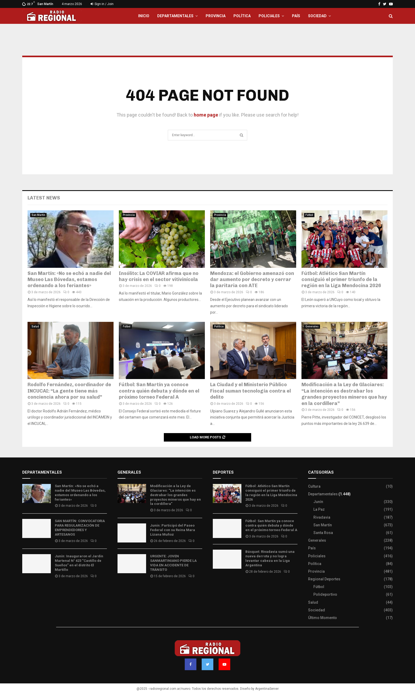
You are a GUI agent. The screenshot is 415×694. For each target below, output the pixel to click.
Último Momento (322, 618)
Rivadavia (321, 517)
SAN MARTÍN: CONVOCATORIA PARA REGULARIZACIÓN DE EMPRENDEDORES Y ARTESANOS (80, 527)
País (296, 16)
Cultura (314, 486)
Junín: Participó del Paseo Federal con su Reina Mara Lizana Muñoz (172, 529)
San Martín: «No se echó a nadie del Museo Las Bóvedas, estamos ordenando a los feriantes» (69, 279)
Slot (216, 587)
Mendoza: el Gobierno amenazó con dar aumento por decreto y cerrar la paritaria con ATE (252, 279)
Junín (318, 502)
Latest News (44, 198)
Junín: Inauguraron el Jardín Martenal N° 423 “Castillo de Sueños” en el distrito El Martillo (79, 563)
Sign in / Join (102, 4)
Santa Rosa (323, 533)
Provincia (215, 16)
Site (223, 587)
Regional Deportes (324, 579)
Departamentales (175, 16)
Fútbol (309, 214)
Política (242, 16)
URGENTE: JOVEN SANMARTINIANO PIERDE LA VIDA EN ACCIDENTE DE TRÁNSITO (173, 563)
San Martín (38, 214)
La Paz (319, 509)
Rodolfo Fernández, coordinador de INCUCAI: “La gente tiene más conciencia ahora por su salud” (69, 391)
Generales (312, 326)
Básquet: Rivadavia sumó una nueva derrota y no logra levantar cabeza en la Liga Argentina (270, 558)
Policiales (269, 16)
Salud (35, 326)
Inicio (143, 16)
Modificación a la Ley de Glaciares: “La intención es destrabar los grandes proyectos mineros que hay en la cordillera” (344, 394)
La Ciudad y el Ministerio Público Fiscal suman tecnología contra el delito (250, 391)
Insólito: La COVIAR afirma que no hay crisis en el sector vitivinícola (159, 276)
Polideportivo (325, 594)
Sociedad (317, 16)
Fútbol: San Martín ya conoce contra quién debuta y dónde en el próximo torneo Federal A (159, 391)
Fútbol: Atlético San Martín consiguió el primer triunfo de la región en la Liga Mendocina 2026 (341, 279)
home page (206, 115)
